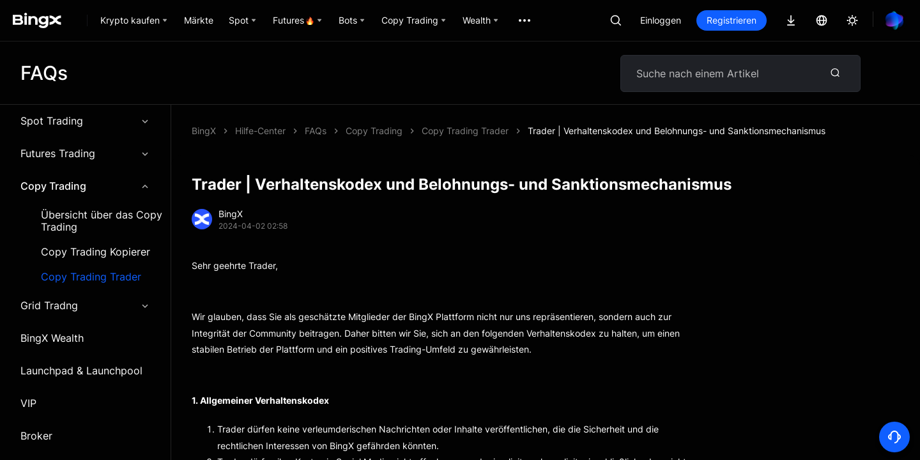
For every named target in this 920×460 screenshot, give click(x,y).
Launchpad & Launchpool (81, 370)
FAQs (315, 130)
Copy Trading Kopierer (95, 252)
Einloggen (660, 20)
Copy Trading (85, 186)
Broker (36, 435)
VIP (28, 403)
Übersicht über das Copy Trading (101, 221)
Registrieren (731, 20)
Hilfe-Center (260, 130)
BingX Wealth (52, 338)
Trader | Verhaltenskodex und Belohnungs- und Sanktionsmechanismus (676, 130)
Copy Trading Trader (91, 277)
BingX (204, 130)
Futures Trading (85, 153)
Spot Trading (85, 120)
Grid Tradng (85, 305)
